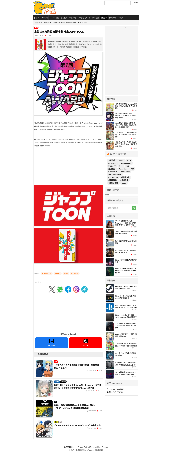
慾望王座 (111, 169)
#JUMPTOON (46, 273)
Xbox (129, 160)
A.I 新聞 (120, 18)
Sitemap (105, 447)
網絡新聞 (104, 18)
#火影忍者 (74, 273)
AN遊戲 (57, 381)
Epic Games (113, 177)
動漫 (36, 28)
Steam (121, 160)
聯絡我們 (67, 447)
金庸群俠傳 (124, 180)
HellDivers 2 (113, 163)
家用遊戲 (95, 18)
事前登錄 (64, 18)
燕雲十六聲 (125, 177)
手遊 (60, 422)
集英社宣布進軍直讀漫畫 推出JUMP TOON (70, 23)
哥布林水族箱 (113, 183)
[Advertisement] (68, 164)
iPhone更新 (113, 172)
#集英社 (57, 273)
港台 (56, 422)
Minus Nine (123, 169)
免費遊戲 (111, 160)
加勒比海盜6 (125, 172)
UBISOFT (112, 166)
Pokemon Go (126, 163)
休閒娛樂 (112, 18)
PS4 (132, 169)
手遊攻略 (72, 18)
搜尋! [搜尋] (135, 3)
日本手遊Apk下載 (84, 18)
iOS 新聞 (44, 18)
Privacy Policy (83, 447)
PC (55, 402)
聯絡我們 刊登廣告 (115, 392)
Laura (124, 183)
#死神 (66, 273)
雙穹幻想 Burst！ (114, 174)
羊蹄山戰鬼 (112, 180)
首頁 (36, 18)
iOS (127, 166)
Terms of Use (95, 447)
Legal (74, 447)
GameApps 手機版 (115, 389)
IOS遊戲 (63, 381)
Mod (121, 166)
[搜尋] (117, 3)
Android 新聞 (54, 18)
